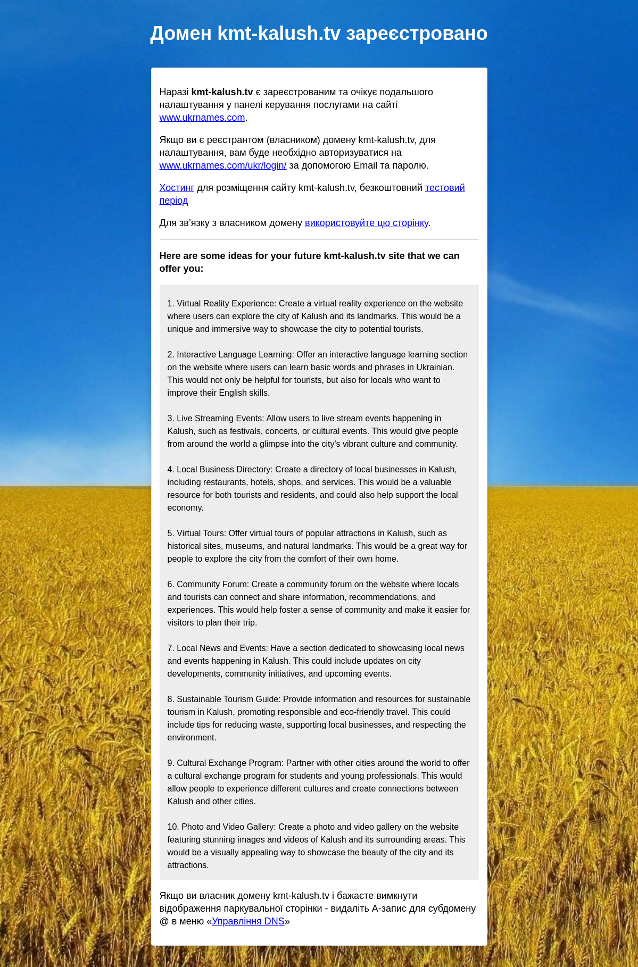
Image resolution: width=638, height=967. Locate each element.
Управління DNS (248, 921)
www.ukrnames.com (202, 117)
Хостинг (177, 187)
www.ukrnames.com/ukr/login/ (223, 165)
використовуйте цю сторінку (366, 223)
